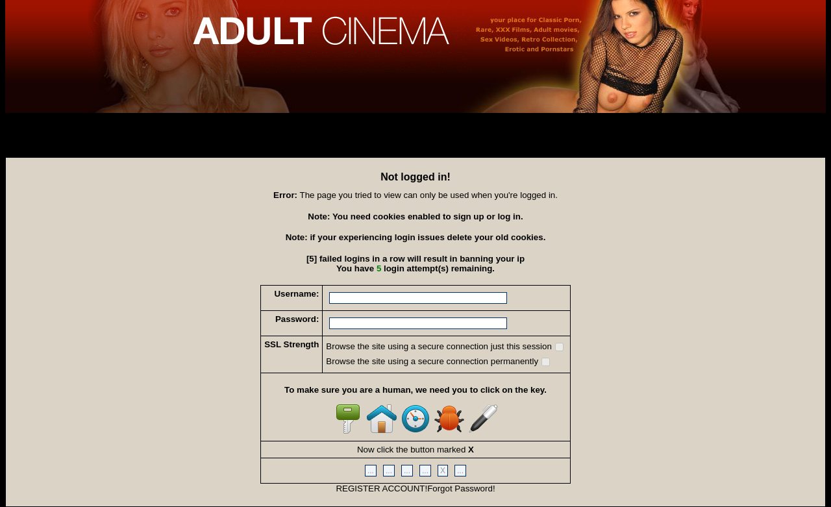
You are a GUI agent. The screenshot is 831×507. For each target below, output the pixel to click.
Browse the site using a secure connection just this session (444, 346)
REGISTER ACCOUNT (380, 488)
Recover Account (43, 148)
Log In (25, 122)
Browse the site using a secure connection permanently (438, 361)
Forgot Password (460, 488)
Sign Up (28, 135)
